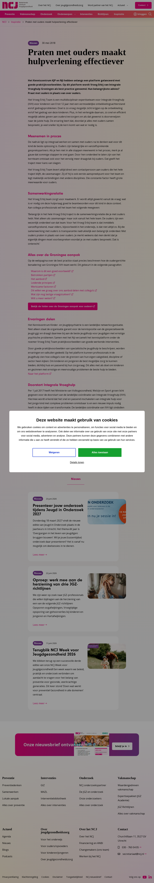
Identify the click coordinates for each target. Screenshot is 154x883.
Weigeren (54, 452)
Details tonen (77, 462)
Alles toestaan (100, 452)
